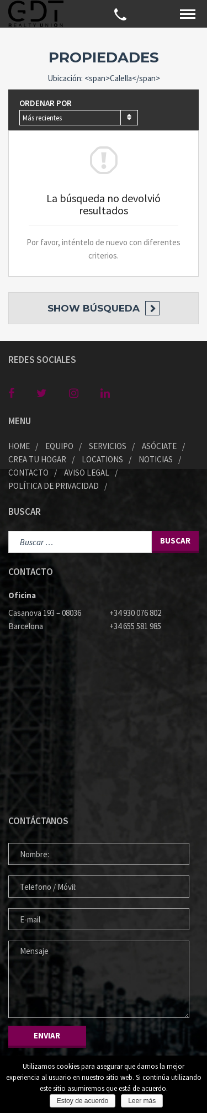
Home (19, 446)
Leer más (142, 1101)
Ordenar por (45, 103)
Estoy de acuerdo (82, 1101)
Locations (102, 459)
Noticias (156, 459)
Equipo (59, 446)
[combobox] (78, 117)
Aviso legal (86, 472)
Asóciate (159, 446)
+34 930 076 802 (135, 613)
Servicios (107, 446)
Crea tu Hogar (37, 459)
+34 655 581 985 (135, 626)
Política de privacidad (53, 486)
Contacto (28, 472)
